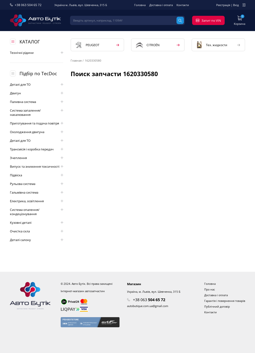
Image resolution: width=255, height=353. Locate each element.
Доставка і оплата (161, 5)
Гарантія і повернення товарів (224, 301)
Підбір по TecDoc (38, 73)
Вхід (236, 5)
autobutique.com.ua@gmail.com (147, 306)
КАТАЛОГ (29, 41)
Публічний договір (217, 306)
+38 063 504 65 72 (28, 5)
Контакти (182, 5)
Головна (140, 5)
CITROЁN (148, 45)
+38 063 (149, 299)
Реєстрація (223, 5)
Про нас (209, 289)
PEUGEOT (87, 45)
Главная (76, 60)
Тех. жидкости (212, 45)
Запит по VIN (211, 20)
